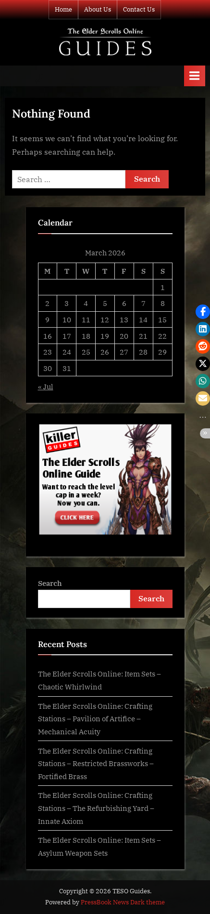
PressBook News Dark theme (123, 902)
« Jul (45, 386)
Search (50, 583)
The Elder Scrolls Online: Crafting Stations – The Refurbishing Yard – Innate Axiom (96, 807)
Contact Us (139, 9)
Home (63, 9)
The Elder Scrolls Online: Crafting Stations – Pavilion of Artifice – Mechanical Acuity (95, 718)
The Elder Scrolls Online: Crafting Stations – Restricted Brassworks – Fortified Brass (96, 763)
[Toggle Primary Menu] (194, 76)
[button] (203, 312)
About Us (97, 9)
